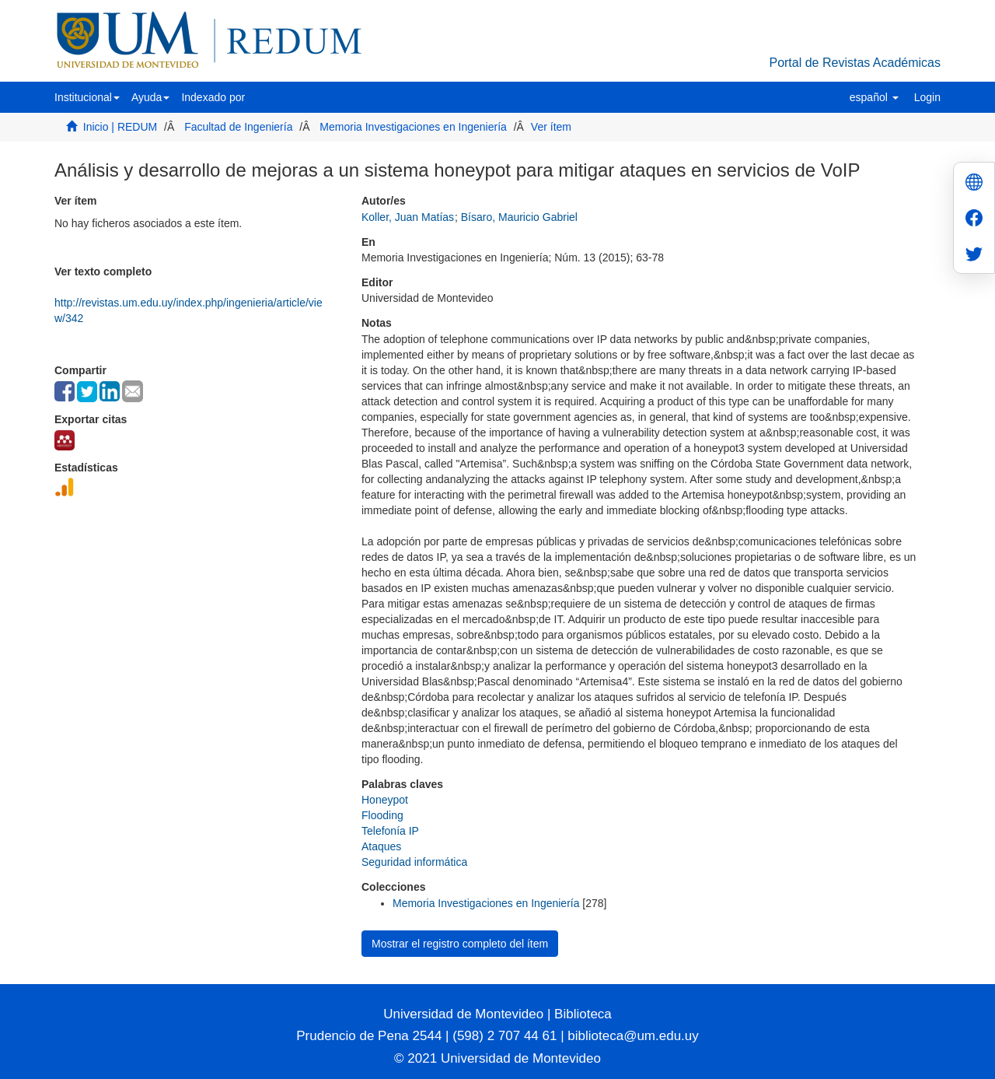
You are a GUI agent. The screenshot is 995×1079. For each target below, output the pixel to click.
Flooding (382, 815)
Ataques (381, 846)
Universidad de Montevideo (465, 1014)
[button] (87, 97)
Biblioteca (580, 1014)
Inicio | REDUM (120, 127)
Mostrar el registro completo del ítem (460, 943)
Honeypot (384, 799)
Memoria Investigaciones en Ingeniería (412, 127)
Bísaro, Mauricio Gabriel (519, 217)
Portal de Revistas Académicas (855, 62)
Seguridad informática (414, 862)
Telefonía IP (390, 831)
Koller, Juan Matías (407, 217)
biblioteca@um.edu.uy (632, 1035)
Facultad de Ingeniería (238, 127)
